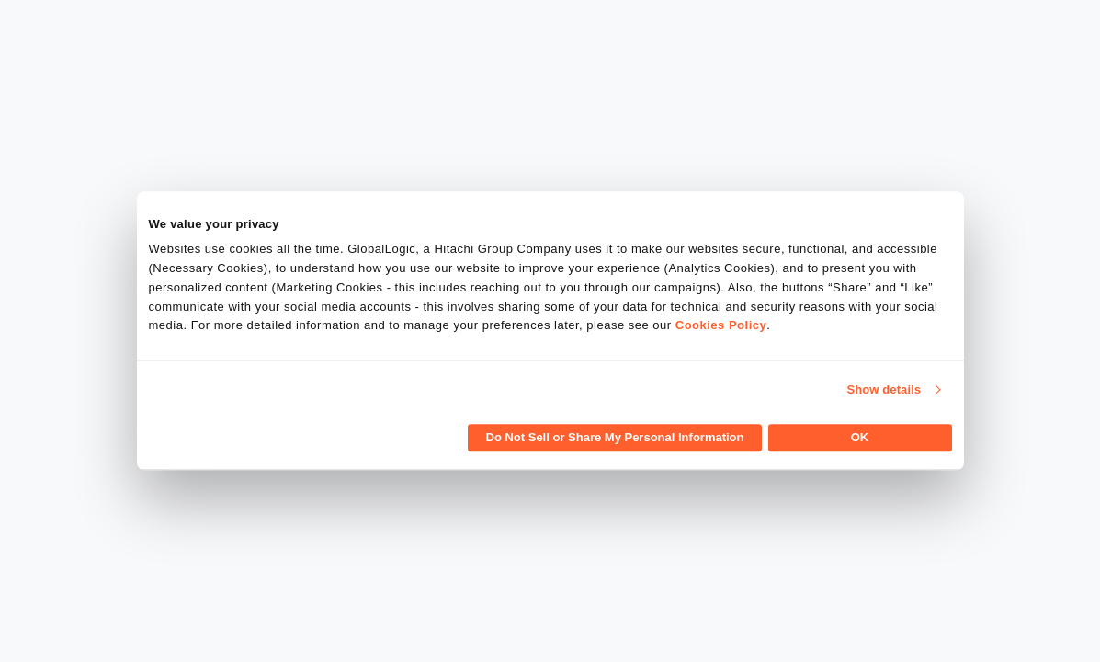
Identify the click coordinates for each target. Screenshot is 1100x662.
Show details (884, 389)
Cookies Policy (720, 326)
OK (860, 438)
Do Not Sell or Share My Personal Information (615, 438)
